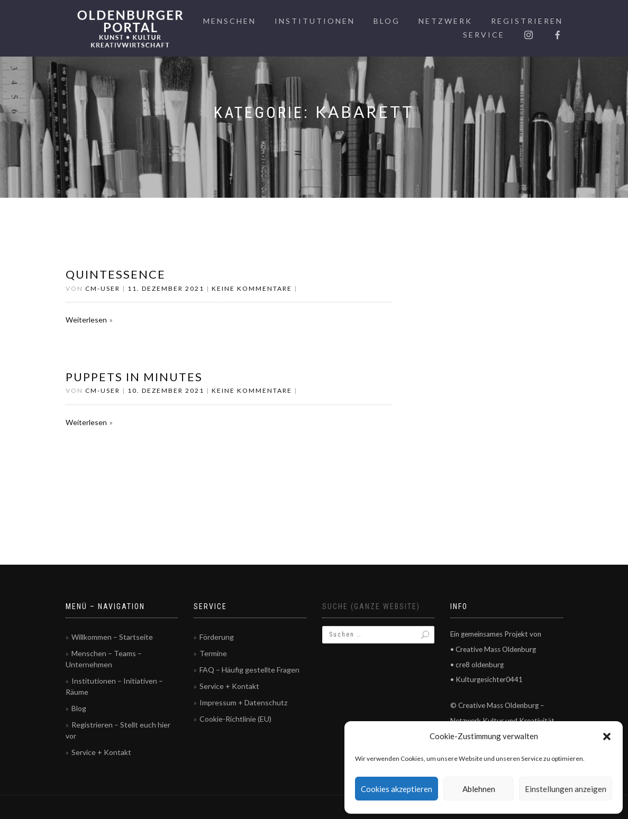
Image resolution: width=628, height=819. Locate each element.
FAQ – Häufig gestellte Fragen (249, 669)
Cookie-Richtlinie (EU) (235, 718)
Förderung (216, 636)
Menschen (229, 20)
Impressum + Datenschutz (243, 702)
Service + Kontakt (101, 752)
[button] (607, 736)
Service (484, 34)
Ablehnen (478, 789)
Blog (387, 20)
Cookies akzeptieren (396, 789)
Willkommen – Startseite (112, 636)
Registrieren (527, 20)
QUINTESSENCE (116, 274)
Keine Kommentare (252, 288)
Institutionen (315, 20)
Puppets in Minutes (134, 377)
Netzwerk (445, 20)
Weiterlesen (86, 319)
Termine (213, 653)
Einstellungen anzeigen (565, 789)
